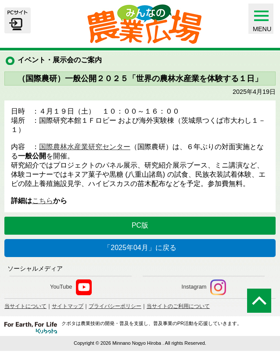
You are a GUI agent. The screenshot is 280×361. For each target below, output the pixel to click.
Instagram (204, 287)
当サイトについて (25, 306)
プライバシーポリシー (115, 306)
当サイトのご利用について (178, 306)
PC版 (140, 225)
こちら (42, 200)
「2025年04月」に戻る (140, 247)
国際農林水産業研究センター (84, 146)
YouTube (71, 287)
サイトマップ (67, 306)
